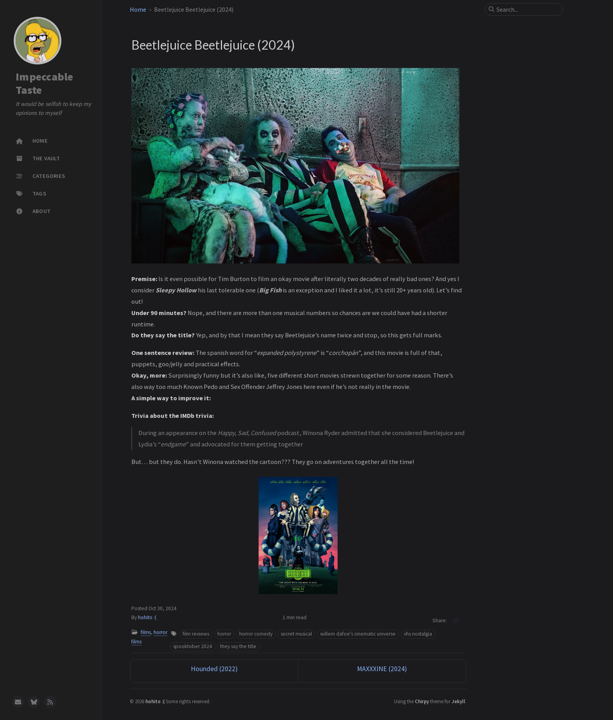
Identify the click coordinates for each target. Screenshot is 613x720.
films (146, 632)
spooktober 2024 (192, 646)
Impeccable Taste (44, 83)
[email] (18, 702)
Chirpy (422, 701)
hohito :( (147, 617)
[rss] (50, 702)
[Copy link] (456, 620)
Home (138, 9)
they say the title (238, 646)
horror (224, 633)
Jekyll (458, 701)
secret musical (296, 633)
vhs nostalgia (418, 633)
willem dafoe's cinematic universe (358, 633)
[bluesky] (34, 702)
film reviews (196, 633)
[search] (527, 9)
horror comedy (255, 633)
